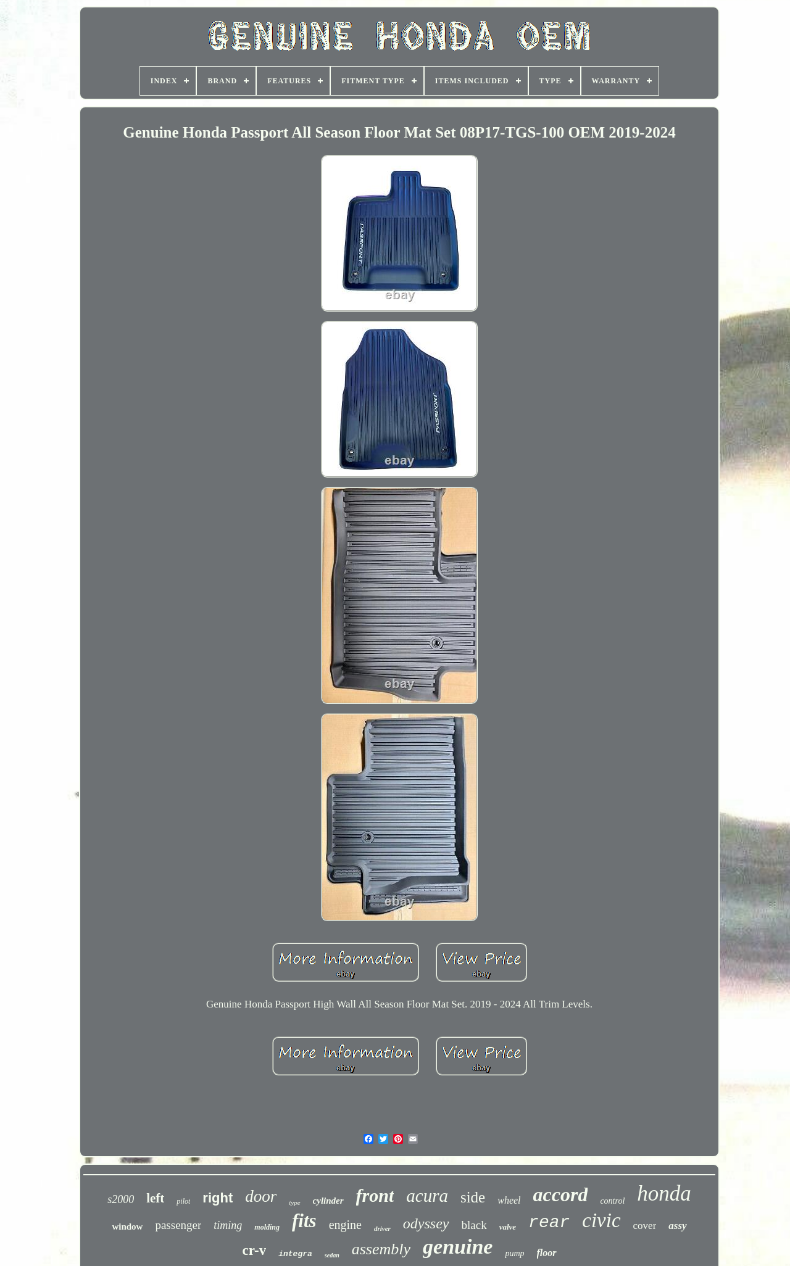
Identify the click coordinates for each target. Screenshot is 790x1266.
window (127, 1226)
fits (304, 1220)
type (294, 1202)
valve (507, 1226)
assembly (381, 1249)
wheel (508, 1200)
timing (228, 1225)
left (155, 1198)
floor (547, 1252)
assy (677, 1225)
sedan (332, 1255)
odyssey (426, 1223)
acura (427, 1196)
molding (267, 1227)
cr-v (254, 1250)
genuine (458, 1246)
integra (295, 1254)
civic (601, 1220)
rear (549, 1222)
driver (382, 1228)
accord (560, 1194)
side (472, 1197)
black (474, 1224)
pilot (183, 1201)
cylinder (328, 1201)
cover (645, 1225)
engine (345, 1224)
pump (514, 1253)
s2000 (120, 1199)
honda (664, 1193)
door (260, 1196)
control (612, 1201)
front (375, 1195)
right (217, 1198)
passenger (178, 1224)
